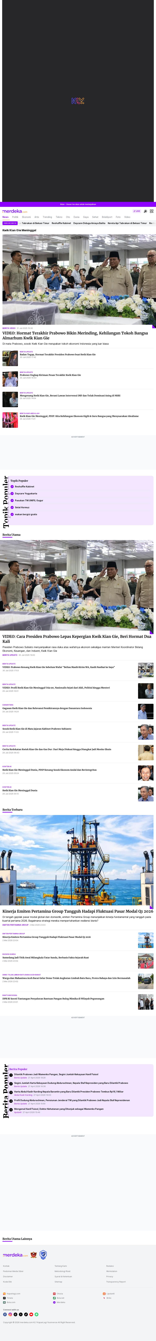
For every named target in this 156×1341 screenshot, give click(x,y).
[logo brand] (33, 1255)
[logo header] (14, 211)
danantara (7, 705)
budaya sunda (9, 954)
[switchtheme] (145, 211)
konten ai (6, 766)
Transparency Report (116, 1282)
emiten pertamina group (15, 925)
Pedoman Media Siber (13, 1271)
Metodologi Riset (62, 1271)
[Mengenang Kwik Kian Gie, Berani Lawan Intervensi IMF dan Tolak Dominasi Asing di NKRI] (10, 399)
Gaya (86, 217)
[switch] (136, 211)
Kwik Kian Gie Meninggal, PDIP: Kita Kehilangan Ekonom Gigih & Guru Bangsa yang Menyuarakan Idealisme (79, 416)
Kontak (6, 1266)
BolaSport (107, 217)
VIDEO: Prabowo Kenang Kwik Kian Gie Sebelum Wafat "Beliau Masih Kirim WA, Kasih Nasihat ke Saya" (58, 667)
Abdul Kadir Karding (23, 1095)
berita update (26, 352)
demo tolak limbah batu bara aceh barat (21, 975)
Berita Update (20, 1078)
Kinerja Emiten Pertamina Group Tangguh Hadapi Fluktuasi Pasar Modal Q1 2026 (77, 911)
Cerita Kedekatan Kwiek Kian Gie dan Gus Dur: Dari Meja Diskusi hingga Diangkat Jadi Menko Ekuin (56, 749)
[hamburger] (152, 211)
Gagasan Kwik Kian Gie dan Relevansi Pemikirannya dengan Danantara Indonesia (47, 708)
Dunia (76, 217)
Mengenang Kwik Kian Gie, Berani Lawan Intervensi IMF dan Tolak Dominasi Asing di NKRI (70, 395)
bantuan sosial (9, 995)
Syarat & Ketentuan (63, 1276)
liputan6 (18, 1112)
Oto (68, 217)
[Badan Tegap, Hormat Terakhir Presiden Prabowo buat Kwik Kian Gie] (10, 358)
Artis (37, 217)
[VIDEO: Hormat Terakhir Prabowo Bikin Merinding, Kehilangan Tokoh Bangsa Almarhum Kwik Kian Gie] (79, 281)
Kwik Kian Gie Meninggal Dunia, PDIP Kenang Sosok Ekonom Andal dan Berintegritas (49, 770)
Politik (15, 217)
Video (127, 217)
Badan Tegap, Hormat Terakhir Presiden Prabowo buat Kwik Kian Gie (58, 354)
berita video (8, 328)
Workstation (111, 1271)
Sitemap (58, 1282)
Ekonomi (26, 217)
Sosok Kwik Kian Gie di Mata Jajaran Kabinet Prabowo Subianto (36, 728)
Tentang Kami (61, 1266)
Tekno (59, 217)
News (5, 217)
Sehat (95, 217)
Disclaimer (8, 1276)
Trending (47, 217)
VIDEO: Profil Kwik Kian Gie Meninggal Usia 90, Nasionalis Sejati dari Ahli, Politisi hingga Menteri (56, 687)
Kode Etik (7, 1282)
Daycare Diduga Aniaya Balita (92, 223)
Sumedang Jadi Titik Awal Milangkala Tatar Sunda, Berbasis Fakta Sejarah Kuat (45, 957)
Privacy (109, 1276)
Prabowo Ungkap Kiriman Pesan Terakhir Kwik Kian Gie (50, 375)
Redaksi (110, 1266)
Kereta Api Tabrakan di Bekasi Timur (32, 223)
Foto (118, 217)
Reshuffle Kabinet (63, 223)
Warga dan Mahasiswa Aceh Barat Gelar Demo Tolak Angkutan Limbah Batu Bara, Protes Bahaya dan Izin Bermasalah (66, 978)
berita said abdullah (29, 413)
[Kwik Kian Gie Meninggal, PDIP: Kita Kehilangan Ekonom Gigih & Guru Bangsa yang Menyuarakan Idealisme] (10, 420)
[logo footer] (15, 1255)
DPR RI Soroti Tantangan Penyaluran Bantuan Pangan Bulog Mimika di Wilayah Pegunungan (53, 998)
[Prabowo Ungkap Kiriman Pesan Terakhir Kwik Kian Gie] (10, 379)
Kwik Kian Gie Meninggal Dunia (19, 790)
